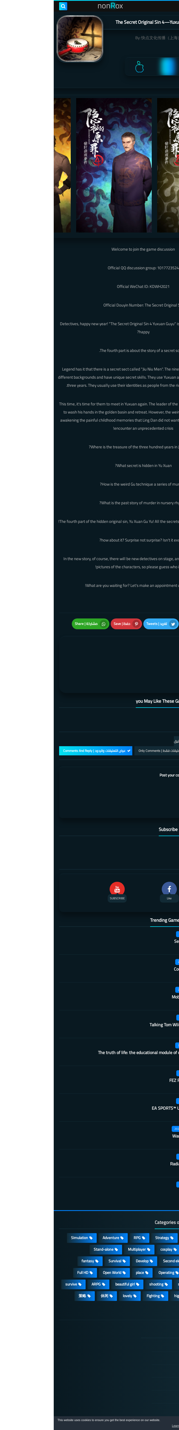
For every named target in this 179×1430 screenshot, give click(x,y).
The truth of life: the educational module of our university (97, 1020)
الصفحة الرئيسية (143, 1312)
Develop (88, 1228)
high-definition (132, 1262)
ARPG (42, 1251)
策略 (28, 1262)
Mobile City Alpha (134, 964)
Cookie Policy (145, 1363)
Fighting (99, 1262)
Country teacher (135, 936)
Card (161, 1216)
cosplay (113, 1216)
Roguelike (157, 1228)
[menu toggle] (170, 6)
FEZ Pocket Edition (133, 1048)
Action (160, 1204)
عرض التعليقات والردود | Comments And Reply (40, 718)
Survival (61, 1228)
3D (162, 1239)
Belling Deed (138, 1159)
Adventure (57, 1204)
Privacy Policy (145, 1350)
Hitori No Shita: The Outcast (58, 1354)
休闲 (51, 1262)
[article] (49, 644)
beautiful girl (71, 1251)
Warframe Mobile (134, 1103)
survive (17, 1251)
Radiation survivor (133, 1131)
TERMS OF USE (143, 1337)
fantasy (34, 1228)
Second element (122, 1228)
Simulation (25, 1204)
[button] (158, 1424)
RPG (83, 1204)
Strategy (108, 1204)
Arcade (140, 1239)
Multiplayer (83, 1216)
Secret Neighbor (135, 908)
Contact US (147, 1376)
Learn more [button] (126, 1425)
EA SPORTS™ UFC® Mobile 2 (124, 1075)
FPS (162, 1262)
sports (129, 1251)
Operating (112, 1239)
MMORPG (157, 1251)
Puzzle (138, 1216)
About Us (148, 1389)
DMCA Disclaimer (142, 1324)
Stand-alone (50, 1216)
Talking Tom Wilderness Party (123, 992)
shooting (103, 1251)
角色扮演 (157, 1274)
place (86, 1239)
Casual (135, 1204)
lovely (73, 1262)
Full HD (29, 1239)
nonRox (133, 1413)
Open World (58, 1239)
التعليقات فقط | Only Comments (107, 718)
